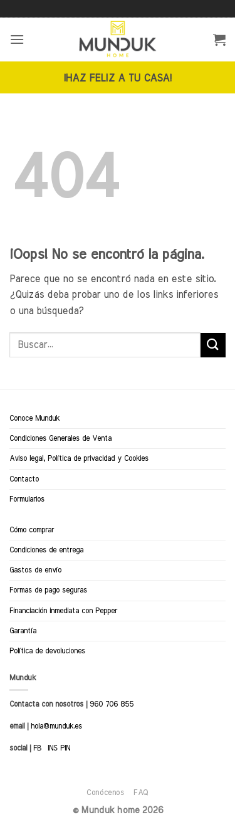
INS (53, 748)
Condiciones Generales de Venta (60, 438)
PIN (65, 748)
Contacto (24, 479)
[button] (16, 39)
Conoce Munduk (34, 418)
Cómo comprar (31, 530)
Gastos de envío (35, 570)
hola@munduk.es (55, 726)
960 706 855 (111, 704)
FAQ (141, 792)
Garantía (22, 631)
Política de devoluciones (47, 651)
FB (37, 748)
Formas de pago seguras (48, 590)
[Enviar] (213, 345)
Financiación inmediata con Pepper (63, 610)
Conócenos (105, 792)
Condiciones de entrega (46, 550)
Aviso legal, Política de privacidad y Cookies (79, 458)
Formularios (26, 499)
